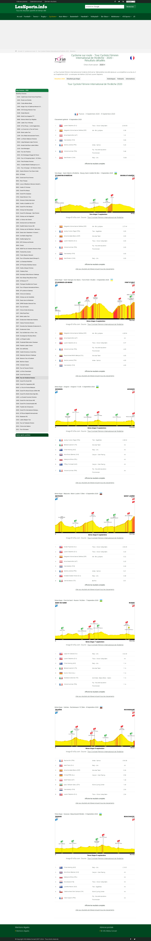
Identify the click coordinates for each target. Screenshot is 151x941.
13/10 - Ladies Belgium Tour (23, 419)
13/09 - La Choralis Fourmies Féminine (26, 397)
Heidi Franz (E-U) (69, 765)
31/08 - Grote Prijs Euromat (23, 374)
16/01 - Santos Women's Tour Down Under (27, 171)
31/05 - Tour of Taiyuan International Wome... (28, 287)
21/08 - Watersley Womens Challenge (26, 355)
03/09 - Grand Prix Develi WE (24, 381)
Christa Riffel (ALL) (69, 775)
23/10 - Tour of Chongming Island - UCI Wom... (29, 158)
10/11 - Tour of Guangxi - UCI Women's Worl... (29, 168)
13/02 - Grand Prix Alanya (23, 190)
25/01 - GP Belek (20, 174)
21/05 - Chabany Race (22, 271)
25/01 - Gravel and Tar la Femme (24, 177)
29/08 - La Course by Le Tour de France (27, 129)
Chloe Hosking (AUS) (70, 449)
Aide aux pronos (22, 1)
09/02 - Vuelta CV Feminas (23, 187)
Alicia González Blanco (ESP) (72, 236)
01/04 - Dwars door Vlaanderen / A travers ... (28, 232)
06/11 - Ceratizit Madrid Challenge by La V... (28, 164)
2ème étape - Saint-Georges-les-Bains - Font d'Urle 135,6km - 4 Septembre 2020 (82, 280)
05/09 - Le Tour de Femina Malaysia (25, 387)
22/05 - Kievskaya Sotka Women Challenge (27, 274)
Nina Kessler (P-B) (69, 882)
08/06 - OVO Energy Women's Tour (26, 109)
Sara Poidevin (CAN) (69, 157)
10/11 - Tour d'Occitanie (22, 429)
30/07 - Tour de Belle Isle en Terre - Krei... (27, 332)
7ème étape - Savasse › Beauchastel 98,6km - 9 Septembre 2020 (76, 814)
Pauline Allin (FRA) (69, 760)
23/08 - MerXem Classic (22, 361)
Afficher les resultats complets (95, 164)
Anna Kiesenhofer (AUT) (70, 135)
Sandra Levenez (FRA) (70, 145)
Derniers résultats (50, 1)
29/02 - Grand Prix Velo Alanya (24, 206)
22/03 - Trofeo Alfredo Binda (24, 103)
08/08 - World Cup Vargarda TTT (25, 116)
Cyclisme (52, 16)
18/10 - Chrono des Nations (23, 426)
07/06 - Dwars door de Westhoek (24, 300)
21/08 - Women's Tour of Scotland (25, 358)
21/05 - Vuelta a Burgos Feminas (24, 268)
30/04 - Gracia (20, 245)
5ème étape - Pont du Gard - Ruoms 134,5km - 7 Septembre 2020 (76, 600)
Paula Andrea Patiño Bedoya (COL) (74, 355)
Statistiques (111, 79)
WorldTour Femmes (21, 93)
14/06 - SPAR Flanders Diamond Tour (26, 303)
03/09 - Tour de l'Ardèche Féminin (25, 377)
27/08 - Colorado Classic (22, 365)
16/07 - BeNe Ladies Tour (23, 316)
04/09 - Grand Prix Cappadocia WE (25, 384)
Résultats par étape (73, 79)
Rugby (43, 16)
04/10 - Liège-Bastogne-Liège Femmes (27, 142)
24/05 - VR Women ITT (22, 281)
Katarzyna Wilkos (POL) (70, 459)
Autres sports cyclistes (32, 435)
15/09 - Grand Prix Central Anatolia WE (26, 403)
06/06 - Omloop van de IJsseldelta (25, 297)
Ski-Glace (104, 16)
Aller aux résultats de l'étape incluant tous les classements (95, 269)
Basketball (74, 16)
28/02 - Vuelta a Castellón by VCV (25, 203)
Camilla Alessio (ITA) (70, 580)
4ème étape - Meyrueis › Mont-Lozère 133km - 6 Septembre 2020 (76, 494)
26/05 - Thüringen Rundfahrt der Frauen (26, 284)
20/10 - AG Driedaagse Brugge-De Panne (28, 155)
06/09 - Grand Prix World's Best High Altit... (27, 394)
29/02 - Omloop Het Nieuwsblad (24, 210)
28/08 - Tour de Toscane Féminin (24, 368)
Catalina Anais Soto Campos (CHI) (73, 891)
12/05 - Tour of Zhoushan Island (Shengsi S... (28, 258)
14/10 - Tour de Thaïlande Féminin (25, 423)
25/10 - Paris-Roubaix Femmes (25, 161)
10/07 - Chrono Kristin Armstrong (24, 310)
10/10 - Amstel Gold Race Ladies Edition (28, 145)
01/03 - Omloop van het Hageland (25, 216)
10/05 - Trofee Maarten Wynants (24, 255)
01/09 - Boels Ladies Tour (24, 132)
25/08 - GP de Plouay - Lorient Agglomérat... (28, 126)
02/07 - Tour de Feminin (22, 306)
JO (134, 16)
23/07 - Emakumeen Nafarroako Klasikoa (27, 319)
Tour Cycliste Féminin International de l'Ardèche (105, 217)
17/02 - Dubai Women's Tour (23, 197)
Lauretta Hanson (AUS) (70, 886)
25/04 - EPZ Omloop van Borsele (24, 242)
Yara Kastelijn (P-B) (69, 140)
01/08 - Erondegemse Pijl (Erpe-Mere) (26, 335)
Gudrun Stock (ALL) (69, 673)
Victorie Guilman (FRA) (70, 151)
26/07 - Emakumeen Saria (23, 329)
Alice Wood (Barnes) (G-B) (71, 454)
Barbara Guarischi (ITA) (70, 445)
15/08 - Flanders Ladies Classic (24, 345)
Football (27, 16)
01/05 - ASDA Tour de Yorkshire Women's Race (28, 248)
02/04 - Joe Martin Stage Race (24, 235)
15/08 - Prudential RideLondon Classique (27, 342)
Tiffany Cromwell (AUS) (70, 464)
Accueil (19, 16)
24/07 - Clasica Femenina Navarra (25, 323)
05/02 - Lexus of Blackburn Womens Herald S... (28, 184)
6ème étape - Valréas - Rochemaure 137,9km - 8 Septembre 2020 (76, 707)
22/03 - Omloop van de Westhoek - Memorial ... (28, 229)
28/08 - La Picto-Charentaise (23, 371)
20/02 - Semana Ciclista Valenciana (25, 200)
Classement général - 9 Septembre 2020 (68, 119)
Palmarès (120, 79)
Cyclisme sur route (30, 51)
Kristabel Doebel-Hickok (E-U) (72, 576)
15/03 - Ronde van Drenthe (24, 100)
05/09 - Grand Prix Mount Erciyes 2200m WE (28, 390)
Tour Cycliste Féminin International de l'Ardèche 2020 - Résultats (56, 51)
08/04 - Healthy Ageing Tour (23, 239)
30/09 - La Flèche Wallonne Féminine (27, 138)
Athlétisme (115, 16)
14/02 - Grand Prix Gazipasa (23, 193)
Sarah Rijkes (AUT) (69, 780)
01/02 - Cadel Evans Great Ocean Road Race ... (30, 97)
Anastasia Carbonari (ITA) (71, 678)
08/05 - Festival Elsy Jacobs (23, 251)
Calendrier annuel (36, 1)
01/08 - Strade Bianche (23, 113)
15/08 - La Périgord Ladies (23, 339)
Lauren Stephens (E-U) (70, 125)
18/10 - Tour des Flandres (24, 151)
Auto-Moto (63, 16)
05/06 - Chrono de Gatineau (23, 293)
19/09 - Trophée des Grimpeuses (24, 406)
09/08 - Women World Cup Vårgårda (26, 119)
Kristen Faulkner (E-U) (70, 547)
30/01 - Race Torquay (21, 180)
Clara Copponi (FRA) (70, 898)
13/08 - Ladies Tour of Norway (25, 122)
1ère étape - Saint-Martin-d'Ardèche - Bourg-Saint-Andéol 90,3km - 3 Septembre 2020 (84, 173)
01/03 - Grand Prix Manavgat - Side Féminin (27, 213)
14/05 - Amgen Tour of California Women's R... (29, 106)
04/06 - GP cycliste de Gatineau (24, 290)
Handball (84, 16)
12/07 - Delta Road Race (22, 313)
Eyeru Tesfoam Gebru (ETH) (72, 784)
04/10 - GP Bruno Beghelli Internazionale (27, 413)
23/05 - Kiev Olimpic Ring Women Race (26, 277)
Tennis (35, 16)
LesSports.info (23, 7)
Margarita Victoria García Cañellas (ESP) (75, 130)
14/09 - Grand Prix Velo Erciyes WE (25, 400)
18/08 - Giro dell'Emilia (22, 348)
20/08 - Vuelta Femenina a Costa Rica (26, 352)
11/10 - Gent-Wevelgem (23, 148)
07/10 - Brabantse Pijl (21, 416)
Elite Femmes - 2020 (32, 90)
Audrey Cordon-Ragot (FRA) (72, 231)
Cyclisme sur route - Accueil (24, 86)
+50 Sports (126, 16)
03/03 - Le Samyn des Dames (24, 219)
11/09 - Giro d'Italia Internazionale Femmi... (28, 135)
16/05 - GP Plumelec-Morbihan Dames (26, 264)
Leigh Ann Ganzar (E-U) (70, 653)
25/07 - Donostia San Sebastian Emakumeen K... (29, 326)
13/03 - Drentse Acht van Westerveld (25, 222)
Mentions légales (22, 931)
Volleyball (94, 16)
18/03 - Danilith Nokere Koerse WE (25, 226)
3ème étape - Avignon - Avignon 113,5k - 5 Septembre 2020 (75, 387)
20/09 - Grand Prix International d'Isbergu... (27, 410)
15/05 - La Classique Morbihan (24, 261)
